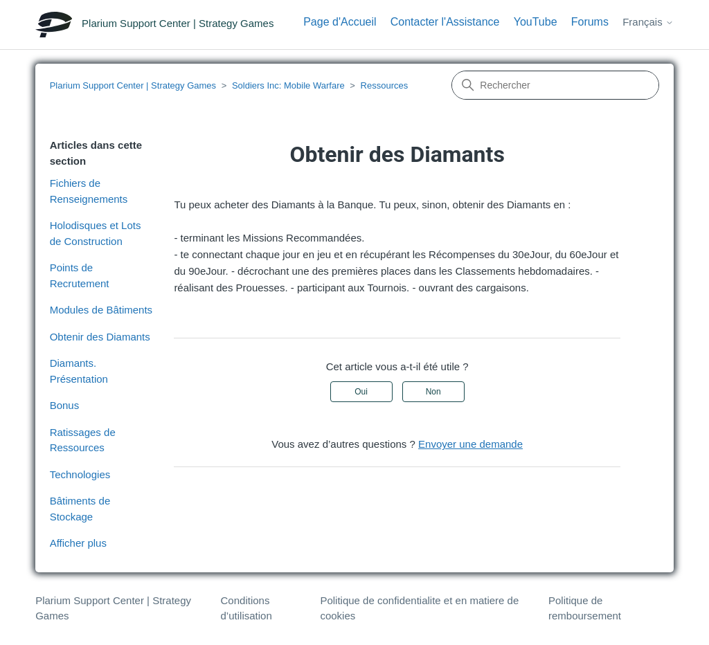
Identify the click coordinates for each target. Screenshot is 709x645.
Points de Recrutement (79, 275)
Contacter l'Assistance (445, 22)
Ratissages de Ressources (83, 440)
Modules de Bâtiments (101, 310)
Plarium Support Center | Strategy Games (133, 85)
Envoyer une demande (470, 444)
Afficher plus (78, 543)
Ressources (385, 85)
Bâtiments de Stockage (80, 509)
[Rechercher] (555, 85)
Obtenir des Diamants (100, 337)
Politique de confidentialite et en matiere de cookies (419, 608)
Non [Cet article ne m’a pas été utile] (433, 392)
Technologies (80, 474)
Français (648, 22)
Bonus (65, 405)
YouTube (535, 22)
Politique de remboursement (584, 608)
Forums (590, 22)
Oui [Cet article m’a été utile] (361, 392)
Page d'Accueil (339, 22)
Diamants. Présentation (79, 371)
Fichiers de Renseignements (89, 191)
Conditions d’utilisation (246, 608)
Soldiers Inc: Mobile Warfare (288, 85)
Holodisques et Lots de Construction (95, 233)
